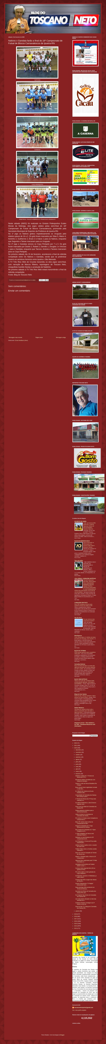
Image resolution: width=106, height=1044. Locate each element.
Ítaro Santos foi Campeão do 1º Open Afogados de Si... (85, 830)
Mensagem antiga (61, 337)
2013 (75, 928)
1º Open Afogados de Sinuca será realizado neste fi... (84, 834)
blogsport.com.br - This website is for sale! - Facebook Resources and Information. (84, 724)
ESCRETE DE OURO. (80, 521)
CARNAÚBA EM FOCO (80, 602)
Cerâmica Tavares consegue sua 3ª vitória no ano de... (85, 903)
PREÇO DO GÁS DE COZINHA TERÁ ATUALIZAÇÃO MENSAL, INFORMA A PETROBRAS (84, 682)
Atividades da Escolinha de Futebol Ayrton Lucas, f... (84, 865)
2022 (75, 743)
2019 (75, 914)
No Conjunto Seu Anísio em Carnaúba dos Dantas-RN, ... (85, 895)
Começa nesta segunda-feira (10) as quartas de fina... (85, 868)
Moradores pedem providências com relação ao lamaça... (85, 780)
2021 (75, 745)
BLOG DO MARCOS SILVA (82, 541)
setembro (78, 757)
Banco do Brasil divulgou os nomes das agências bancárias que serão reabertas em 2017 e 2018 (84, 667)
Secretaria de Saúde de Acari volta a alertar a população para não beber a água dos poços (83, 711)
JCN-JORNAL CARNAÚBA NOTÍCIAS (85, 578)
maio (77, 766)
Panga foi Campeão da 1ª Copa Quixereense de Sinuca (84, 826)
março (77, 771)
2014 (75, 926)
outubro (78, 754)
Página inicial (39, 337)
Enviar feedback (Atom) (21, 340)
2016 (75, 921)
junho (77, 764)
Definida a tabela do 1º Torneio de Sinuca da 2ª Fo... (84, 776)
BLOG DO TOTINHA (80, 650)
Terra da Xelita (78, 560)
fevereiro (78, 773)
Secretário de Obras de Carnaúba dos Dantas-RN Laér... (85, 891)
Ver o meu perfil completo (79, 1010)
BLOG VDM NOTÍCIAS (80, 679)
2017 (75, 918)
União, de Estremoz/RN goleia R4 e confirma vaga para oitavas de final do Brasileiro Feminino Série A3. (89, 526)
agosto (78, 759)
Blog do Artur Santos (80, 694)
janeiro (78, 911)
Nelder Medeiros (79, 707)
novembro (78, 752)
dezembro (78, 750)
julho (77, 762)
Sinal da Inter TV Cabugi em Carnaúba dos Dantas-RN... (85, 907)
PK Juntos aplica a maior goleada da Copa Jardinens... (85, 872)
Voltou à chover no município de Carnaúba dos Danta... (84, 815)
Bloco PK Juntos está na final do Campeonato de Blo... (84, 822)
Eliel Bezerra (78, 635)
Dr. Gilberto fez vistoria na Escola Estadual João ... (84, 792)
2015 (75, 923)
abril (77, 769)
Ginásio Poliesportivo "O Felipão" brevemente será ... (84, 884)
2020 (75, 748)
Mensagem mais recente (15, 337)
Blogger (62, 1035)
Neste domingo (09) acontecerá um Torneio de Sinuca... (85, 888)
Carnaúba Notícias (79, 664)
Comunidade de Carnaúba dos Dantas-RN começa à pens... (86, 795)
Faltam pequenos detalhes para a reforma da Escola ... (84, 811)
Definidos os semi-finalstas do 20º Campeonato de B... (84, 838)
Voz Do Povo (78, 617)
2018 (75, 916)
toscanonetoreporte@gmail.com (83, 1007)
